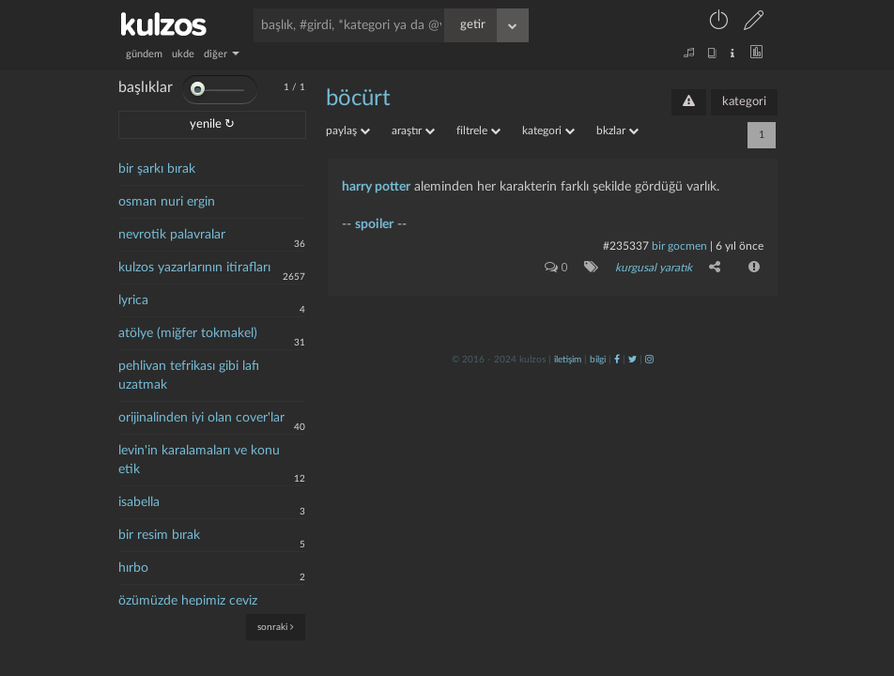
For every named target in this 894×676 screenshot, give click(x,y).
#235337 (626, 246)
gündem (144, 54)
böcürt (358, 98)
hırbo (133, 568)
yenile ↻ (212, 124)
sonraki (275, 627)
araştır (413, 130)
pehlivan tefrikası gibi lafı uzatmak (188, 376)
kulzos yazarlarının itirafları (194, 267)
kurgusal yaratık (653, 267)
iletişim (567, 359)
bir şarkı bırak (156, 169)
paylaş (348, 130)
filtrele (478, 130)
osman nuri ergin (166, 201)
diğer (221, 54)
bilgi (598, 359)
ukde (183, 54)
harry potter (376, 186)
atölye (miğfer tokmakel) (187, 333)
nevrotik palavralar (171, 234)
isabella (139, 502)
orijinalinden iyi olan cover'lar (201, 417)
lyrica (133, 300)
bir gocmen (681, 246)
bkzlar (617, 130)
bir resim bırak (159, 535)
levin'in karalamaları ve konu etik (199, 460)
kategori (744, 102)
